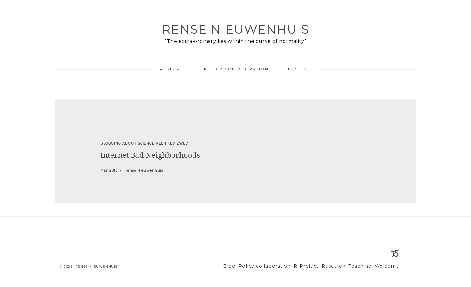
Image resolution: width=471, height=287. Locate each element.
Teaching (298, 69)
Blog (246, 266)
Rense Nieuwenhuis (235, 29)
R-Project (315, 266)
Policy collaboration (236, 69)
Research (173, 69)
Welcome (388, 266)
